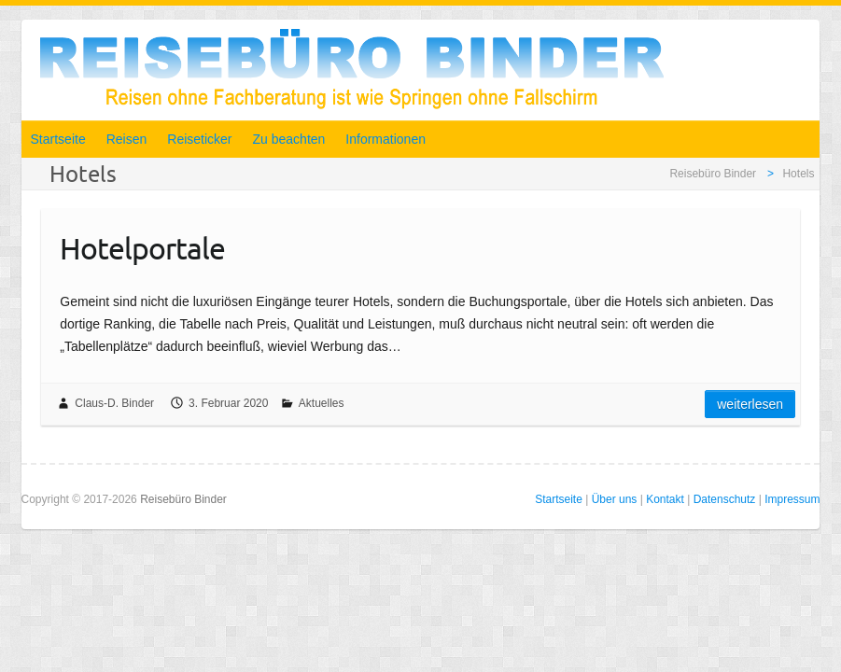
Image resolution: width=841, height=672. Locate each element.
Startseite (58, 139)
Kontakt (665, 499)
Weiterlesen (750, 404)
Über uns (615, 499)
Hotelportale (142, 248)
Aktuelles (321, 403)
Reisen (126, 139)
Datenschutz (725, 499)
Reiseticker (199, 139)
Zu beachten (289, 139)
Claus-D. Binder (114, 403)
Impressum (792, 499)
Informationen (385, 139)
